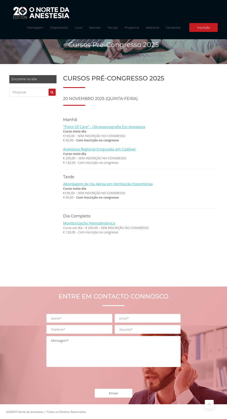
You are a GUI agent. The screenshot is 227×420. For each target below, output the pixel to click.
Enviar (113, 393)
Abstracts (152, 27)
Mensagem (35, 27)
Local (78, 27)
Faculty (113, 27)
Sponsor (95, 27)
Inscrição (203, 27)
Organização (59, 27)
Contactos (173, 27)
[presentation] (80, 378)
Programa (132, 27)
